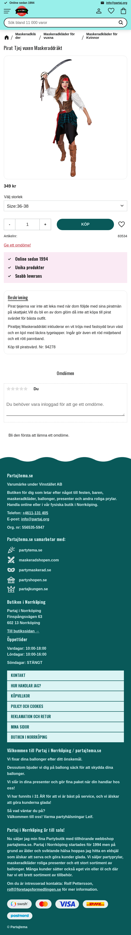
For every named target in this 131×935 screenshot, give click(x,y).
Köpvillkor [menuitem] (20, 696)
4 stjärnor (21, 389)
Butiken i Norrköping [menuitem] (29, 737)
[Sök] (121, 22)
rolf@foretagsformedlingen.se (34, 889)
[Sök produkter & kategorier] (59, 22)
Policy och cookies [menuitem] (27, 706)
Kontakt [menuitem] (18, 675)
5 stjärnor (25, 389)
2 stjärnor (13, 389)
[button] (7, 11)
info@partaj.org (116, 2)
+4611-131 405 (35, 513)
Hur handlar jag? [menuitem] (26, 686)
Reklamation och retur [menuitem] (31, 716)
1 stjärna (8, 389)
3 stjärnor (17, 389)
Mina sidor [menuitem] (20, 727)
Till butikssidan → (23, 631)
